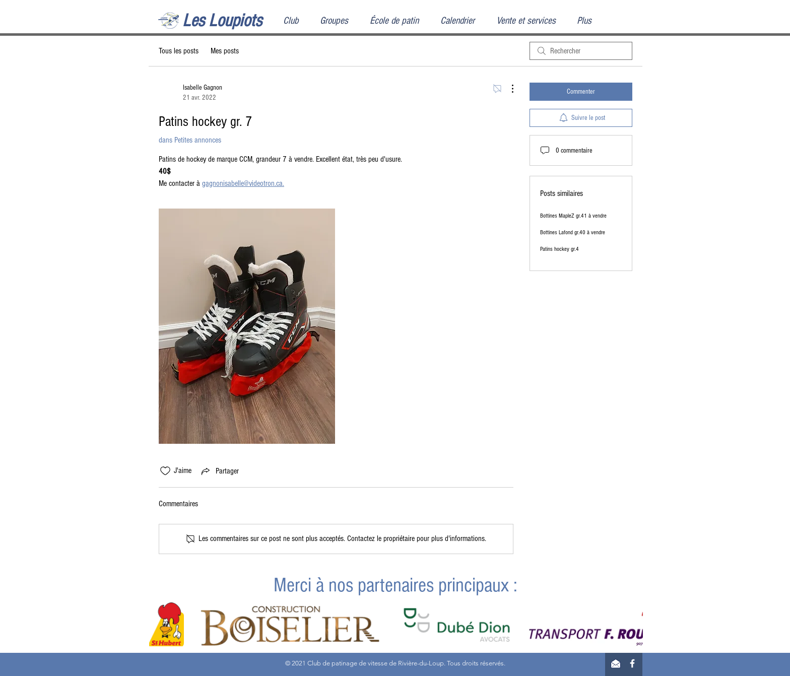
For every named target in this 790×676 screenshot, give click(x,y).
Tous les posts (179, 50)
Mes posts (225, 50)
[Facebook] (632, 663)
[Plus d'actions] (507, 89)
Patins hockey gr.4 (559, 249)
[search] (581, 51)
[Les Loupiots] (232, 21)
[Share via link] (219, 471)
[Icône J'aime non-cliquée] (165, 471)
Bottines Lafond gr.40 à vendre (572, 232)
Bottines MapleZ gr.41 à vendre (573, 216)
